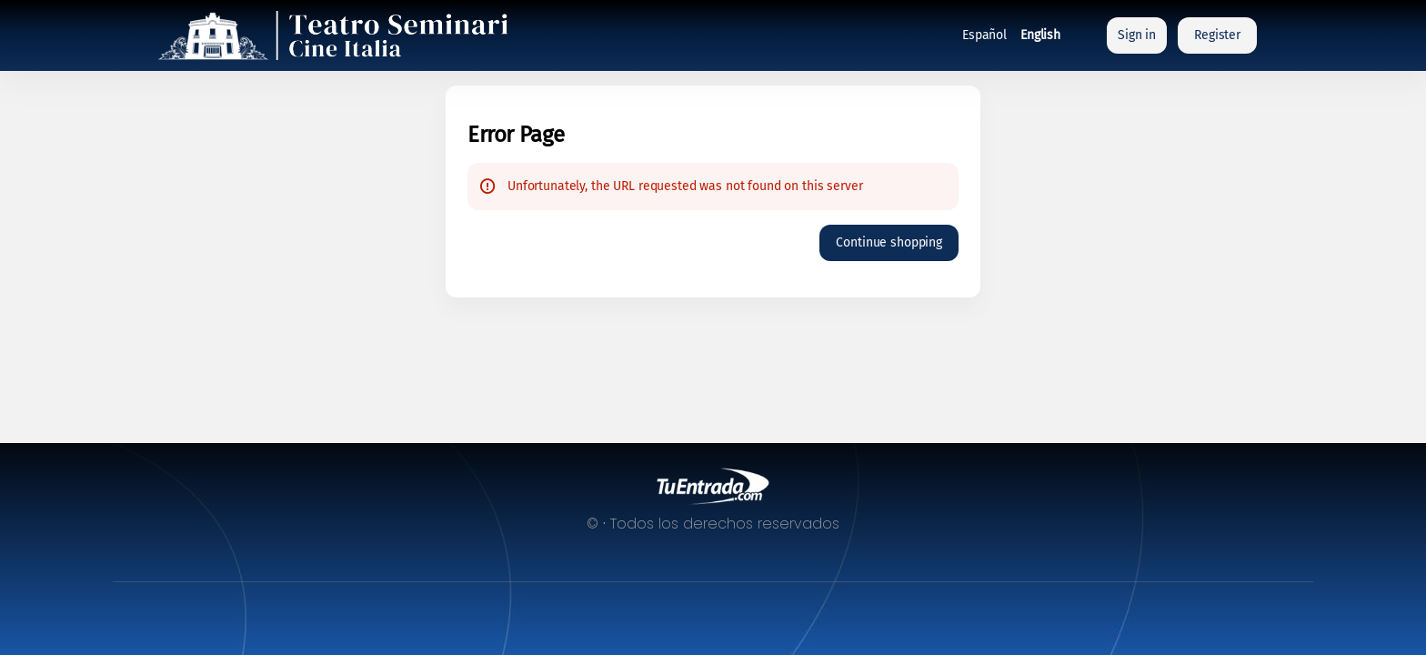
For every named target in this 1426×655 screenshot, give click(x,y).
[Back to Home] (340, 35)
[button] (889, 243)
